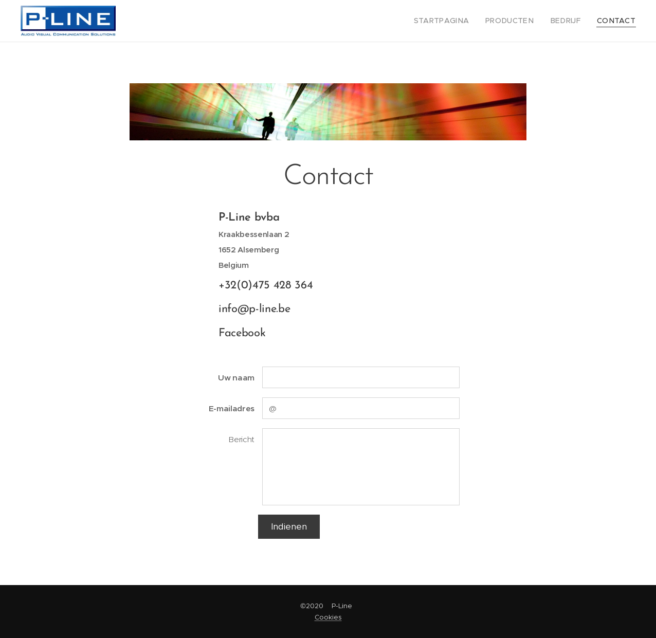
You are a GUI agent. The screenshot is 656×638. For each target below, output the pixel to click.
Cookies (328, 617)
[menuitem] (456, 21)
